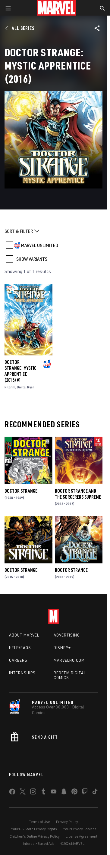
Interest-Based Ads (39, 843)
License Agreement (81, 836)
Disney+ (62, 647)
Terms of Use (39, 821)
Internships (22, 672)
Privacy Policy (67, 821)
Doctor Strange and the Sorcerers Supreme (78, 494)
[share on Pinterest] (74, 793)
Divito (21, 387)
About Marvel (24, 635)
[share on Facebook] (12, 793)
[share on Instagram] (33, 793)
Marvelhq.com (69, 660)
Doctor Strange (21, 491)
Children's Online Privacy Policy (35, 836)
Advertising (67, 635)
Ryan (30, 387)
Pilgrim (10, 387)
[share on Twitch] (85, 793)
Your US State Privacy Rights (34, 829)
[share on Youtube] (54, 793)
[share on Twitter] (23, 793)
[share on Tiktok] (95, 793)
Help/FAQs (20, 647)
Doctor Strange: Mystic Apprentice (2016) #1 (20, 371)
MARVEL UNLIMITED (39, 245)
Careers (18, 660)
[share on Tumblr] (43, 793)
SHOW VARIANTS (31, 259)
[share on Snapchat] (64, 793)
